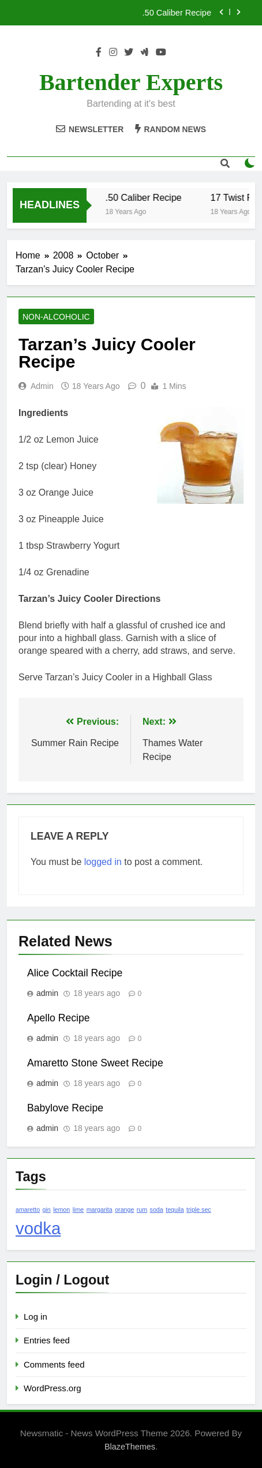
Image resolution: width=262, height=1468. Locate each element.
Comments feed (54, 1364)
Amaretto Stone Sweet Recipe (95, 1063)
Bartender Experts (131, 82)
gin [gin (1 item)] (47, 1209)
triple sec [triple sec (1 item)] (198, 1209)
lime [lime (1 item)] (78, 1209)
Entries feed (47, 1340)
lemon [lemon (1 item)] (61, 1209)
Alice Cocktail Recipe (74, 973)
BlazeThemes (129, 1446)
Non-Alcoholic (56, 316)
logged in (103, 862)
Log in (35, 1316)
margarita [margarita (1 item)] (100, 1209)
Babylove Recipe (65, 1108)
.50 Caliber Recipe (177, 12)
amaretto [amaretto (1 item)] (28, 1209)
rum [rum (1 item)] (142, 1209)
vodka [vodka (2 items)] (38, 1228)
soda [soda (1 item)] (156, 1209)
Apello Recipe (58, 1018)
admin (42, 386)
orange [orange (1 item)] (124, 1209)
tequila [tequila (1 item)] (175, 1209)
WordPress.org (52, 1388)
